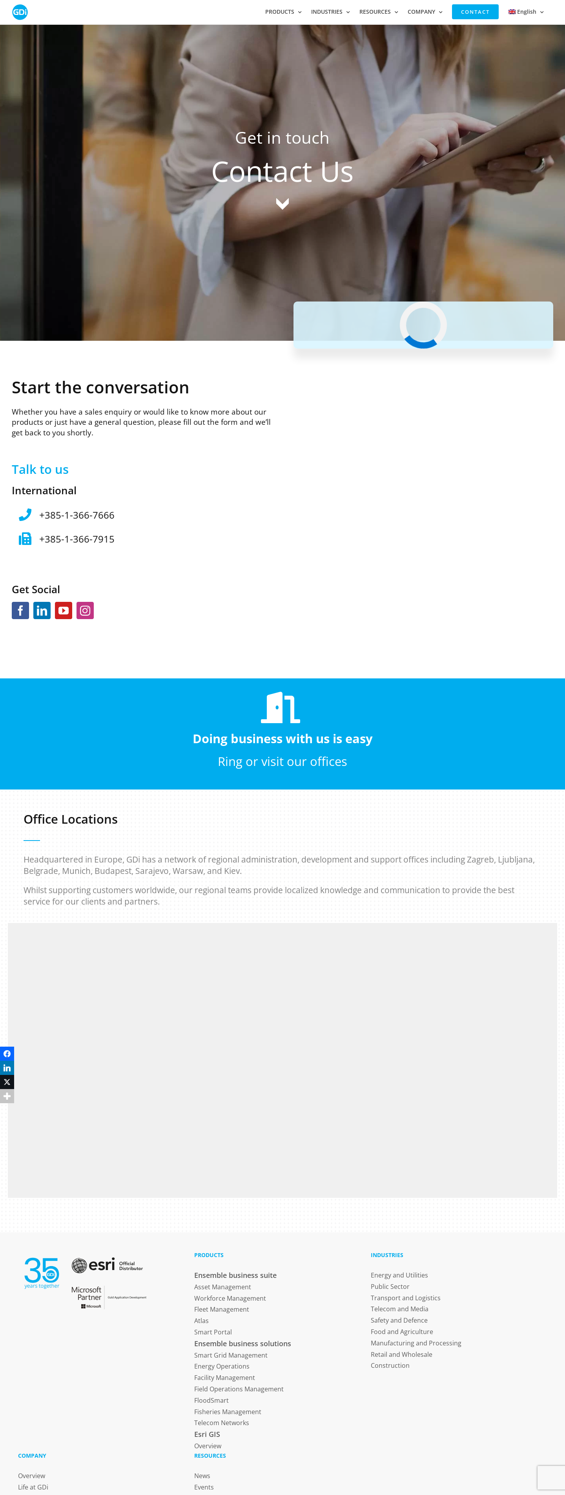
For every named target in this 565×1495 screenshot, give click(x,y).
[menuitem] (525, 12)
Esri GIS (207, 1434)
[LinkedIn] (42, 610)
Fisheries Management (227, 1411)
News (202, 1475)
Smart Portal (213, 1332)
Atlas (201, 1320)
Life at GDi (33, 1487)
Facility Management (224, 1377)
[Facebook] (20, 610)
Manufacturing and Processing (416, 1343)
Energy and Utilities (399, 1275)
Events (204, 1487)
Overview (207, 1446)
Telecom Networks (221, 1422)
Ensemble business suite (235, 1275)
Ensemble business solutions (242, 1343)
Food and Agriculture (402, 1331)
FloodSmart (211, 1400)
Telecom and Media (399, 1309)
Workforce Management (230, 1298)
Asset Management (222, 1287)
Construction (390, 1365)
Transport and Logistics (406, 1298)
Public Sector (390, 1286)
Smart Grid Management (231, 1355)
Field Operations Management (239, 1389)
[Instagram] (85, 610)
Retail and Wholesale (401, 1354)
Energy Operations (222, 1366)
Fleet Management (221, 1309)
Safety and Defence (399, 1320)
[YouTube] (63, 610)
